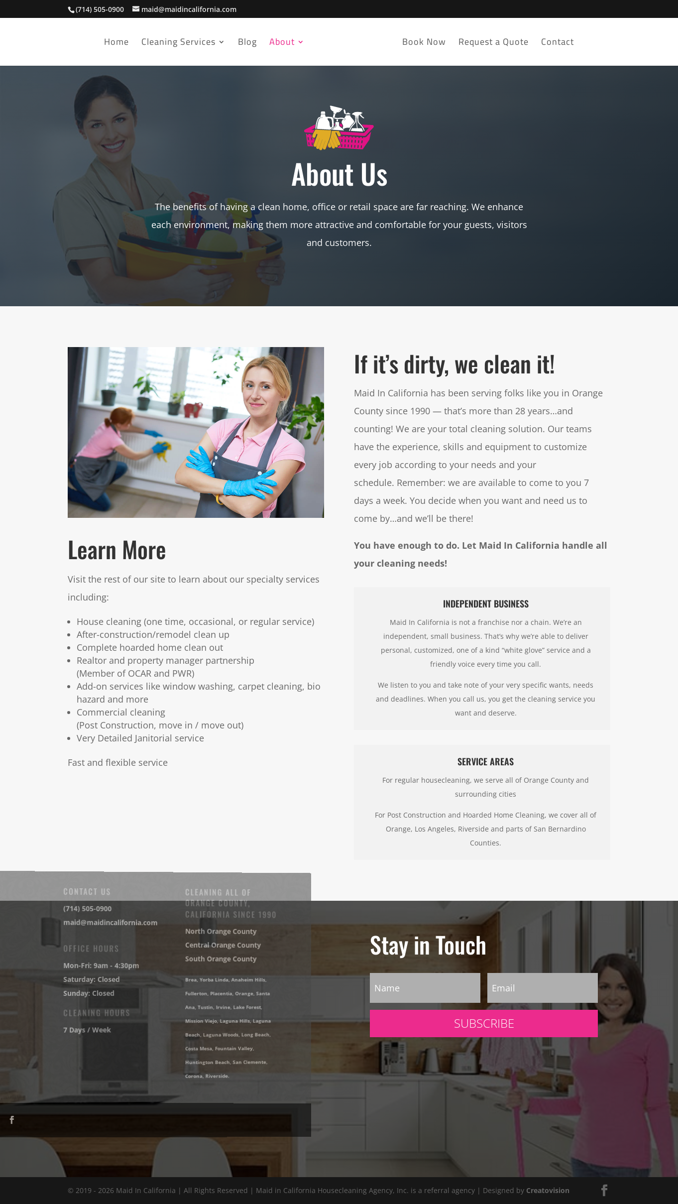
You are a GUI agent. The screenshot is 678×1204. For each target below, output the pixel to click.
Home (116, 44)
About (282, 44)
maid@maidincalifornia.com (105, 923)
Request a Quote (493, 44)
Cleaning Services (178, 44)
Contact (557, 44)
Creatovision (547, 1190)
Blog (247, 44)
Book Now (424, 44)
